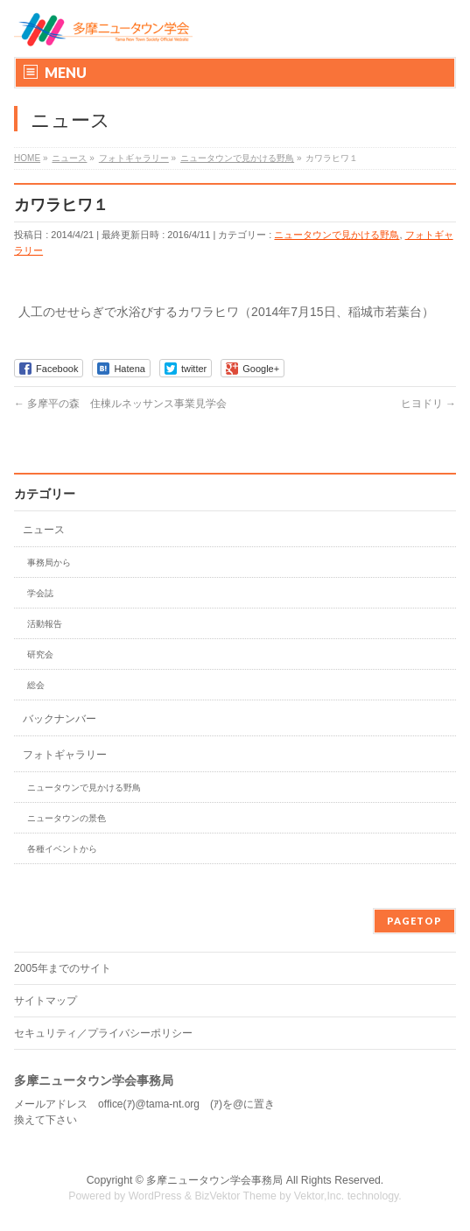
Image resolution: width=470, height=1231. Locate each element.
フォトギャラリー (65, 755)
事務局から (49, 562)
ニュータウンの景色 (66, 818)
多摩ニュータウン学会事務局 (214, 1180)
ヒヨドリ (428, 403)
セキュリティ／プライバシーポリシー (103, 1033)
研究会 (40, 654)
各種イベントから (62, 849)
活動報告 (44, 624)
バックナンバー (59, 719)
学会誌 (40, 593)
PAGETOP (414, 920)
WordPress (155, 1196)
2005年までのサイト (62, 968)
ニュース (44, 530)
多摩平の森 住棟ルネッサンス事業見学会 (120, 403)
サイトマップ (45, 1001)
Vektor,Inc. (319, 1196)
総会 (36, 685)
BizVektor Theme (235, 1196)
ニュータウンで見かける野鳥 (336, 234)
